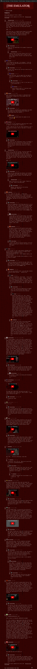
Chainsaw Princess (11, 20)
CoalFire (9, 580)
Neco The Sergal (10, 539)
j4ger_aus (9, 60)
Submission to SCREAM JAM (31, 1)
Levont (9, 418)
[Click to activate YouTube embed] (12, 39)
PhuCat (9, 507)
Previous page (28, 663)
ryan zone (9, 614)
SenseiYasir (10, 446)
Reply (10, 58)
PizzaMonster (13, 226)
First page (7, 17)
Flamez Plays (10, 480)
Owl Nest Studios (11, 337)
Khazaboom (9, 93)
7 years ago (16, 20)
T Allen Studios (12, 45)
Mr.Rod (12, 275)
